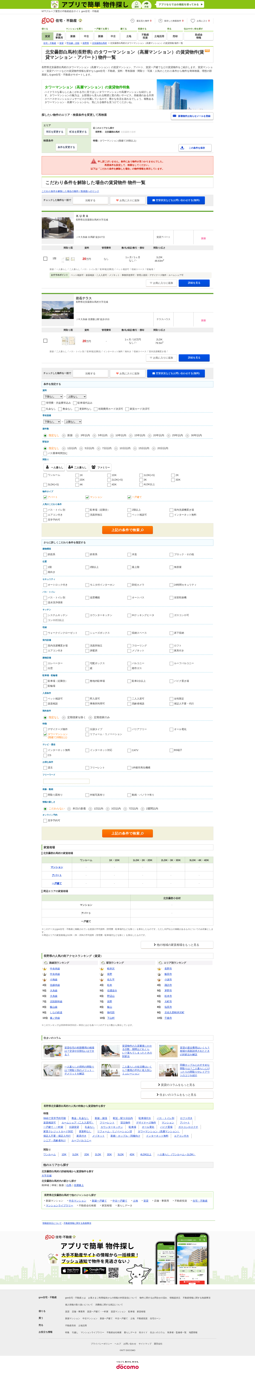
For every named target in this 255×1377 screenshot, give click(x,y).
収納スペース (139, 632)
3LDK (121, 1154)
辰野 (109, 1001)
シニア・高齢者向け (54, 1140)
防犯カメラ (138, 584)
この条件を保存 (197, 148)
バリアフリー (139, 729)
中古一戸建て (119, 1200)
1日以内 (98, 808)
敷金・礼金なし (80, 1118)
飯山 (109, 1007)
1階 (50, 567)
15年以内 (139, 435)
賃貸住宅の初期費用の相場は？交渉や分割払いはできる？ (79, 1051)
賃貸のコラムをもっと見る (178, 1084)
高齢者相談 (138, 703)
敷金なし (68, 408)
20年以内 (158, 435)
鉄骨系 (93, 554)
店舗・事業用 (78, 1311)
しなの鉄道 (56, 1012)
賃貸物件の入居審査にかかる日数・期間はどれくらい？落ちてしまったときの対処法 (137, 1051)
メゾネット (138, 650)
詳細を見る (194, 282)
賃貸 (145, 1200)
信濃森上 (79, 1185)
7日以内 (133, 808)
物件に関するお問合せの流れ (153, 1298)
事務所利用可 (97, 703)
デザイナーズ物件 (58, 729)
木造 (134, 554)
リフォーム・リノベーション (106, 734)
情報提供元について (52, 1223)
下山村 (111, 1017)
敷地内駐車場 (97, 680)
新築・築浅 (101, 1118)
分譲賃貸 (74, 1127)
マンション (96, 497)
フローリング (139, 645)
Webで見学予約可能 (54, 1118)
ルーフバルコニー (184, 663)
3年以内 (85, 435)
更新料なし (85, 408)
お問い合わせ (129, 1344)
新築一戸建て (99, 1200)
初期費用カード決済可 (110, 408)
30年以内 (196, 435)
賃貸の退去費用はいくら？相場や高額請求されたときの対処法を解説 (195, 1051)
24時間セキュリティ (185, 584)
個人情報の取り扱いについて (79, 1304)
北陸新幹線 (56, 1001)
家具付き (179, 650)
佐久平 (111, 979)
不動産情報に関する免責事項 (77, 1223)
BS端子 (178, 750)
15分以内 (143, 448)
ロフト (178, 645)
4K (81, 484)
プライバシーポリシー (101, 1344)
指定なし (54, 435)
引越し (75, 1332)
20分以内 (162, 448)
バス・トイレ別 (56, 509)
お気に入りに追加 (127, 200)
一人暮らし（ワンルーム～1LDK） (176, 1154)
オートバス (138, 597)
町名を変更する (78, 131)
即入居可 (95, 698)
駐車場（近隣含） (100, 509)
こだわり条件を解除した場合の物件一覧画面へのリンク (70, 191)
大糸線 (53, 990)
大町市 (168, 1001)
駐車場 (132, 1127)
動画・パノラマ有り (143, 794)
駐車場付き (145, 1118)
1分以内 (72, 448)
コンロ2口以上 (56, 620)
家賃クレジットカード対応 (58, 1131)
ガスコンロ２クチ (188, 1127)
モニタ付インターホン (102, 584)
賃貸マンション (118, 1311)
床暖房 (93, 650)
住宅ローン (155, 1318)
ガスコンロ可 (181, 615)
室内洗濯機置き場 (184, 509)
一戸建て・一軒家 (53, 1127)
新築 (70, 435)
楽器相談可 (49, 1122)
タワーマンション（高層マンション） (159, 1131)
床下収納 (179, 632)
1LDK (75, 1154)
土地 (135, 1200)
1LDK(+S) (149, 475)
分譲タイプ (96, 729)
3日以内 (116, 808)
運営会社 (158, 1344)
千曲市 (168, 1017)
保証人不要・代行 (184, 703)
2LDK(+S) (117, 479)
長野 (109, 974)
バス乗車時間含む (58, 453)
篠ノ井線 (55, 1017)
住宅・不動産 (200, 1200)
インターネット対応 (101, 750)
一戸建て (137, 497)
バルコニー (138, 663)
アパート (53, 497)
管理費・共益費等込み (58, 402)
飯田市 (168, 974)
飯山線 (53, 1007)
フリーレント (97, 767)
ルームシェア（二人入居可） (78, 1122)
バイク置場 (166, 1127)
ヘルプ (118, 1344)
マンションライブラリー (59, 1205)
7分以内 (107, 448)
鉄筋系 (51, 554)
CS (49, 755)
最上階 (135, 567)
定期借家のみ (102, 717)
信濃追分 (112, 990)
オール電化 (180, 729)
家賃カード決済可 (140, 408)
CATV (135, 750)
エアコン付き (55, 514)
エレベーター (55, 663)
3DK (178, 479)
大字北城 (47, 1175)
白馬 (68, 1185)
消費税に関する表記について (109, 1304)
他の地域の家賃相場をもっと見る (178, 944)
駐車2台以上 (139, 680)
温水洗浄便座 (55, 602)
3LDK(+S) (53, 484)
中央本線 (55, 968)
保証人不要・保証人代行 (57, 1135)
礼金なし (51, 408)
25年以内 (177, 435)
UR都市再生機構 (141, 767)
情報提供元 (175, 1298)
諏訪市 (168, 985)
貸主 (50, 767)
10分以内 (125, 448)
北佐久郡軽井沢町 (174, 1012)
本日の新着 (79, 808)
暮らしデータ (130, 1332)
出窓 (50, 668)
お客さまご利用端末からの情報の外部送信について (112, 1298)
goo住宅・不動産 (48, 1297)
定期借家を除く (76, 717)
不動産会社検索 (114, 1332)
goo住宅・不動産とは (75, 1298)
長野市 (168, 968)
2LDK (98, 1154)
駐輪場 (51, 685)
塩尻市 (168, 1007)
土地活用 (82, 1325)
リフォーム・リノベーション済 (114, 1131)
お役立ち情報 (45, 1332)
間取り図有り (55, 794)
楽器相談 (53, 703)
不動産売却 (70, 1325)
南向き (51, 572)
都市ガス (137, 668)
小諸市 (168, 979)
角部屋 (178, 567)
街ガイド (143, 1332)
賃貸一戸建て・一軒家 (97, 1311)
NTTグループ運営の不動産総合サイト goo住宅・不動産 (70, 11)
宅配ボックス (97, 663)
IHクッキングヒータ (143, 615)
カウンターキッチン (101, 615)
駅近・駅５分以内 (123, 1118)
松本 (109, 985)
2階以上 (136, 509)
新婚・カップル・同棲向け (125, 1135)
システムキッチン (58, 615)
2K (177, 475)
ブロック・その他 (184, 554)
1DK (114, 475)
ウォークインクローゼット (63, 632)
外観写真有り (97, 794)
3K (145, 479)
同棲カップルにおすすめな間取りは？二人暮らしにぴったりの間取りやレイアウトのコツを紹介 (195, 1070)
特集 (67, 1332)
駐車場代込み (85, 402)
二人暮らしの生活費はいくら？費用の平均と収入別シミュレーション (137, 1070)
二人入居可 (138, 698)
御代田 (111, 1012)
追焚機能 (95, 597)
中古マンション (77, 1200)
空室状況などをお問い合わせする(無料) (176, 200)
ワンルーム (54, 474)
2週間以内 (152, 808)
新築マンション (72, 1318)
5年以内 (102, 435)
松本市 (168, 996)
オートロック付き (58, 584)
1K (81, 475)
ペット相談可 (139, 514)
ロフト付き (186, 1118)
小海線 (53, 979)
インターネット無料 (185, 514)
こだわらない (57, 808)
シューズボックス (100, 632)
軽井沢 (111, 968)
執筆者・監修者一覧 (176, 1332)
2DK (82, 479)
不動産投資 (142, 1318)
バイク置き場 (181, 680)
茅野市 (168, 990)
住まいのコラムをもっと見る (178, 1094)
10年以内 (120, 435)
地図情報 (193, 1332)
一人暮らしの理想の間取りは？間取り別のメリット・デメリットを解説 (79, 1070)
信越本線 (55, 985)
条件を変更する (66, 147)
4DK (114, 484)
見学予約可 (54, 519)
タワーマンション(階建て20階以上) (58, 736)
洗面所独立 (96, 514)
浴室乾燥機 (180, 597)
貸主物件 (125, 1122)
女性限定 (179, 698)
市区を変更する (54, 131)
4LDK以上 (149, 484)
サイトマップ (145, 1344)
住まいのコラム (157, 1332)
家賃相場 (141, 1311)
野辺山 (111, 996)
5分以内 (89, 448)
